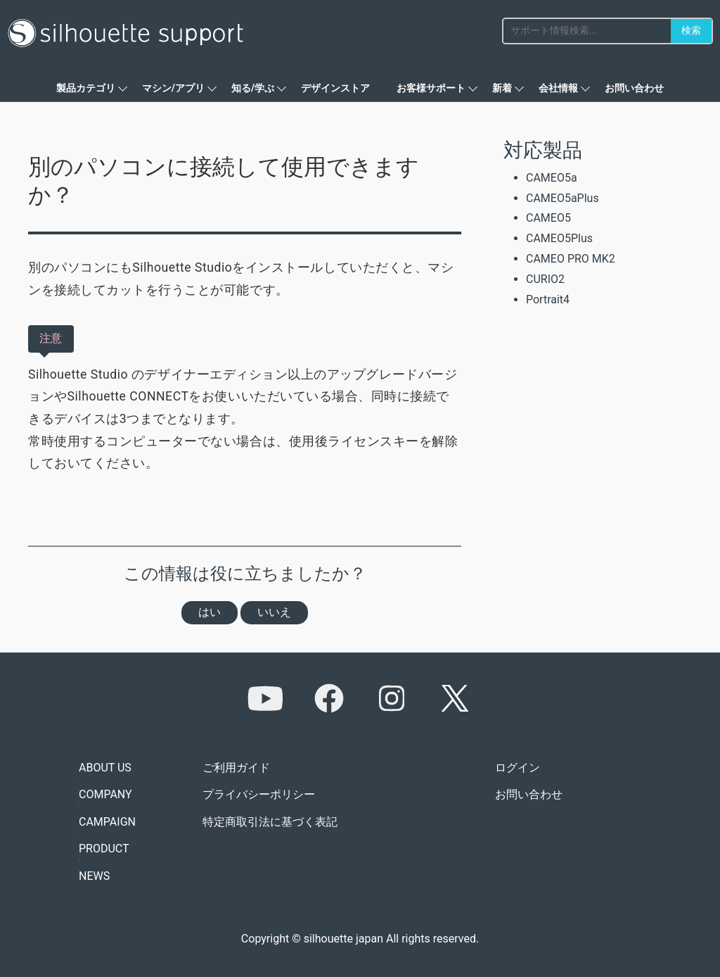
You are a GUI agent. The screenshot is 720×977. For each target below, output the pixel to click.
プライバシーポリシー (258, 794)
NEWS (94, 876)
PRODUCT (104, 848)
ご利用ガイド (236, 767)
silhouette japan (343, 938)
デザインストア (335, 88)
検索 (691, 30)
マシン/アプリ (173, 88)
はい (209, 612)
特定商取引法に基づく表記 (270, 821)
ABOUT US (105, 767)
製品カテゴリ (85, 88)
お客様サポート (431, 88)
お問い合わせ (634, 88)
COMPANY (105, 794)
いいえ (274, 612)
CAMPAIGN (107, 821)
